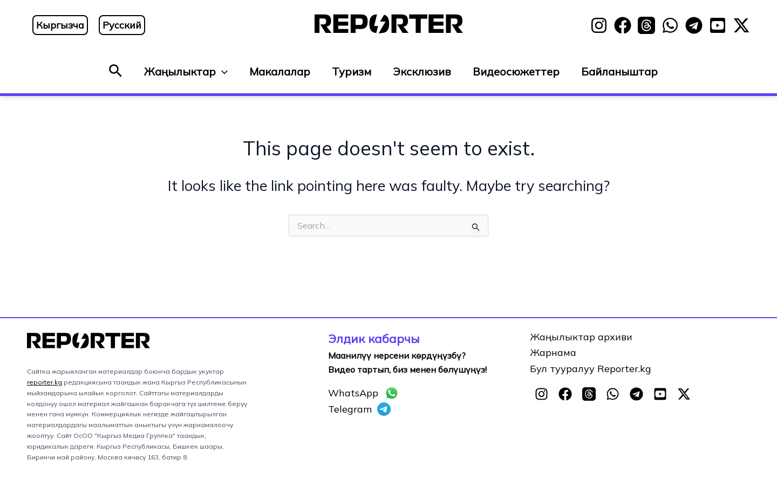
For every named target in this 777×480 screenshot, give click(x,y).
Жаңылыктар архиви (581, 337)
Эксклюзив (422, 71)
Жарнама (553, 352)
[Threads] (646, 25)
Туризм (351, 71)
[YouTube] (717, 25)
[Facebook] (622, 25)
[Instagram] (599, 25)
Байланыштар (619, 71)
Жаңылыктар (186, 71)
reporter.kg (44, 382)
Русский (122, 25)
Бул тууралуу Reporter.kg (590, 368)
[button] (115, 71)
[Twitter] (741, 25)
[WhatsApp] (670, 25)
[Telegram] (694, 25)
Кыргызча (60, 25)
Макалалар (279, 71)
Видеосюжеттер (516, 71)
